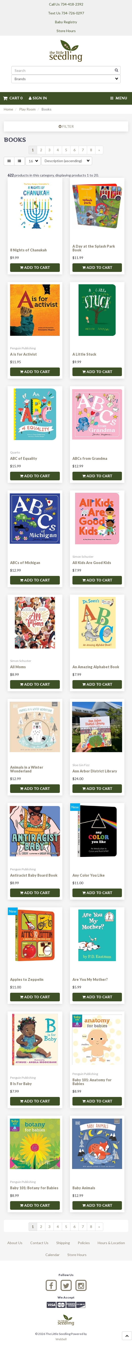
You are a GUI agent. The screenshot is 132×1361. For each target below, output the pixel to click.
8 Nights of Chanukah (28, 250)
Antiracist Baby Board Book (33, 875)
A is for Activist (23, 354)
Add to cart (35, 267)
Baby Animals (83, 1188)
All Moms (18, 667)
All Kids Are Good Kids (91, 562)
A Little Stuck (84, 354)
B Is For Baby (21, 1084)
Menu (118, 98)
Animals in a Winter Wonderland (26, 769)
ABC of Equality (23, 458)
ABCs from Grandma (89, 458)
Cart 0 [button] (13, 98)
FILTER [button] (68, 126)
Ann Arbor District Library (94, 771)
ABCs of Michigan (25, 562)
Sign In (38, 98)
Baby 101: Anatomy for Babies (92, 1082)
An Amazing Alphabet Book (95, 667)
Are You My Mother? (90, 979)
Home (8, 109)
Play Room (27, 109)
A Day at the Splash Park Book (93, 248)
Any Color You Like (88, 875)
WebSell (61, 1339)
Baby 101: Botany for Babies (34, 1188)
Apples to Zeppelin (26, 979)
